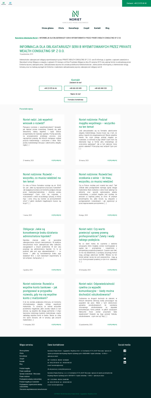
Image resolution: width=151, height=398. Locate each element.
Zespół (86, 28)
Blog (107, 28)
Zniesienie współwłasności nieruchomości (33, 389)
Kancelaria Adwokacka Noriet (26, 38)
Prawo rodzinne (25, 376)
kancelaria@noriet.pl (57, 365)
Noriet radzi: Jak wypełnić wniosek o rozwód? (38, 121)
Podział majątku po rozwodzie (29, 382)
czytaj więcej (56, 160)
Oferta (61, 28)
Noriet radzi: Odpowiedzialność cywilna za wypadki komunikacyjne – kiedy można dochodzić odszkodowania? (97, 289)
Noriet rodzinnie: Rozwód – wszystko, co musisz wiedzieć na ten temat (42, 178)
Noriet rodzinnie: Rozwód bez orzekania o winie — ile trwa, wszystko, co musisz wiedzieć (96, 178)
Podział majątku (25, 368)
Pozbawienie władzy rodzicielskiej (31, 379)
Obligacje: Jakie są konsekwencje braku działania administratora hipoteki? (40, 232)
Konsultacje (74, 28)
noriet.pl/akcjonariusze (64, 369)
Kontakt (97, 28)
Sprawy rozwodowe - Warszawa (30, 374)
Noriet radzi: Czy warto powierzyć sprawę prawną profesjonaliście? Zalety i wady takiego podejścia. (96, 234)
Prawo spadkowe (25, 371)
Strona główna (48, 28)
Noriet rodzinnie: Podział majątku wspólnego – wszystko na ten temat (97, 123)
